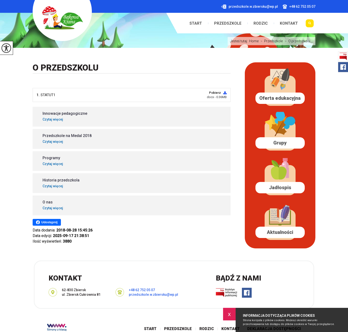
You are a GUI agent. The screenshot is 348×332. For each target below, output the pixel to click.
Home (254, 41)
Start (195, 23)
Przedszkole (227, 23)
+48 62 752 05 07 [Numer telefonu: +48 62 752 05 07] (142, 290)
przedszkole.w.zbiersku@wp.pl (249, 7)
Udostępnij (47, 222)
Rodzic (261, 23)
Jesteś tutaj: (239, 41)
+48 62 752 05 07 (299, 7)
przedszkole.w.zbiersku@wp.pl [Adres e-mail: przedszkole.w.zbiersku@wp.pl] (153, 294)
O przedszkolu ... (298, 41)
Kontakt (289, 23)
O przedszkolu (66, 68)
